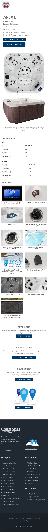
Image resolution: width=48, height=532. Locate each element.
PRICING (24, 336)
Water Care (30, 472)
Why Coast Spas (32, 463)
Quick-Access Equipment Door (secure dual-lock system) (12, 316)
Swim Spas (6, 495)
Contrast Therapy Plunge (11, 504)
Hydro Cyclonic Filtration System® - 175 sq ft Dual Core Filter (12, 271)
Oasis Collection (8, 480)
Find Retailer (31, 448)
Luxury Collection (8, 489)
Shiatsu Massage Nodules (36, 294)
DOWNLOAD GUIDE (24, 379)
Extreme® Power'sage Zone (12, 294)
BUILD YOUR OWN (24, 357)
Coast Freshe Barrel (9, 501)
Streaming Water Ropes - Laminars (36, 248)
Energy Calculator (33, 497)
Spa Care (30, 483)
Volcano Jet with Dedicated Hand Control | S (12, 248)
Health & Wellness (33, 469)
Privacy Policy (24, 521)
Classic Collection (8, 483)
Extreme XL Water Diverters (36, 203)
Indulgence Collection (10, 463)
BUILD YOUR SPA (14, 45)
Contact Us (7, 450)
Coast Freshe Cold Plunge (11, 498)
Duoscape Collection (9, 472)
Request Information (14, 39)
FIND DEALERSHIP (24, 407)
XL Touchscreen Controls (12, 203)
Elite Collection (8, 486)
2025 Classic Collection (10, 469)
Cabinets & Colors (32, 477)
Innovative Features (33, 475)
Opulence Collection (9, 492)
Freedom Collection (9, 466)
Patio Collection (8, 477)
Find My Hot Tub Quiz (34, 494)
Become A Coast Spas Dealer (36, 500)
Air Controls (12, 224)
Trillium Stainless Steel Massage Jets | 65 (36, 225)
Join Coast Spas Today (34, 466)
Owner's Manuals (32, 480)
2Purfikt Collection (9, 475)
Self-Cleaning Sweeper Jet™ (36, 270)
